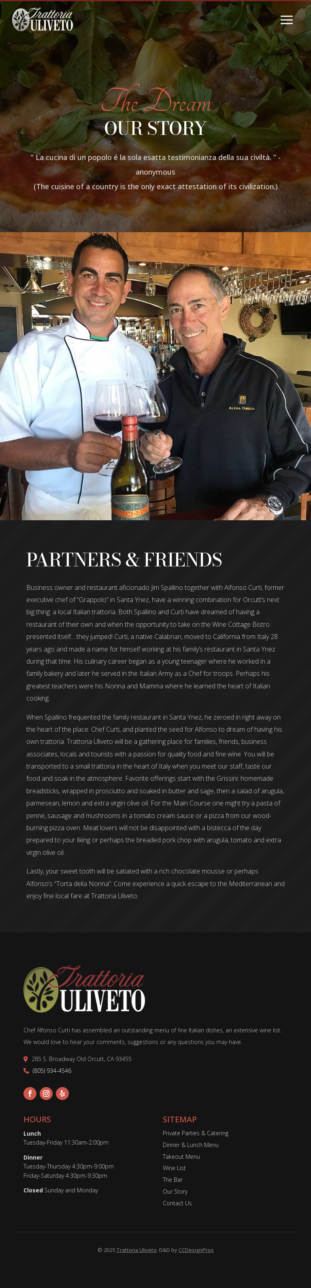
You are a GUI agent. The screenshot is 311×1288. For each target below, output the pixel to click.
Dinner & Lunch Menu (191, 1145)
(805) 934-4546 (52, 1070)
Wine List (174, 1168)
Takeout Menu (181, 1156)
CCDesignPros (196, 1250)
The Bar (173, 1179)
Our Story (175, 1191)
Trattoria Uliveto (136, 1250)
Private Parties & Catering (195, 1133)
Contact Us (177, 1203)
